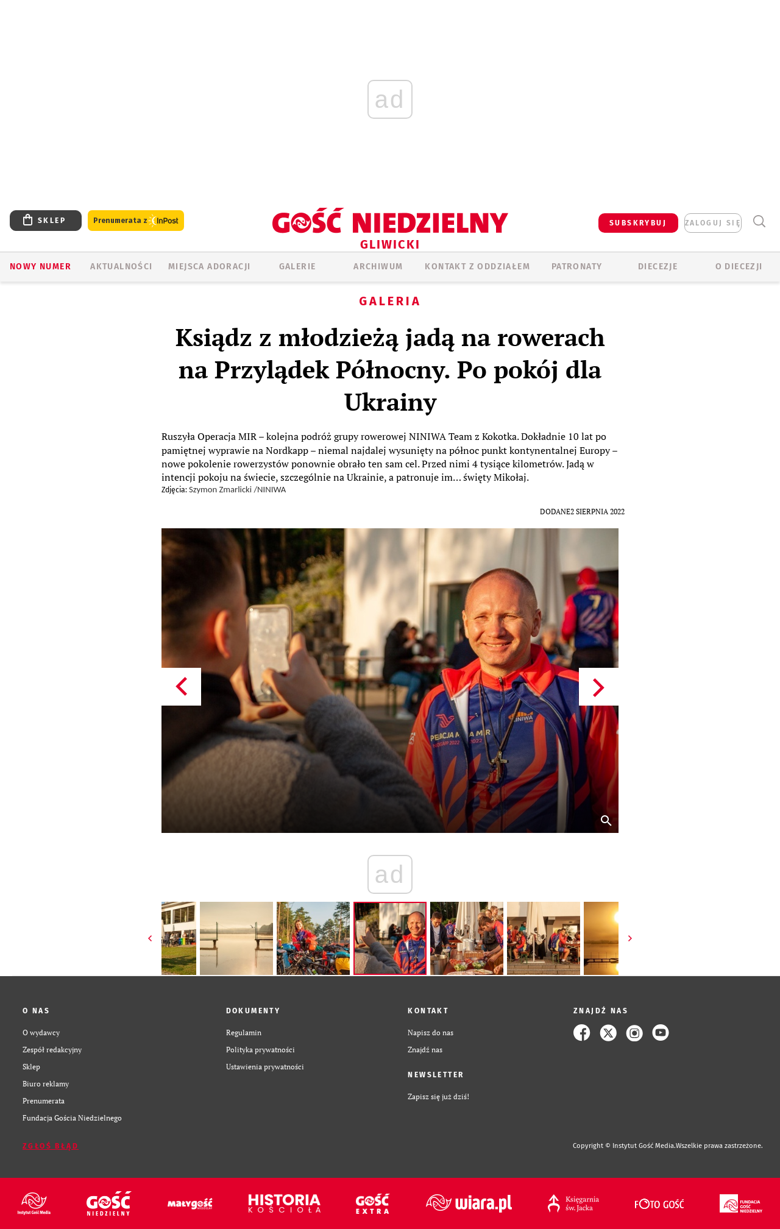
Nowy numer (40, 266)
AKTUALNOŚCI (121, 266)
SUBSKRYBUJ (638, 223)
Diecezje (658, 266)
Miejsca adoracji (209, 266)
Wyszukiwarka (759, 221)
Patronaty (577, 266)
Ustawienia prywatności (265, 1066)
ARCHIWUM (378, 266)
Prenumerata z (136, 221)
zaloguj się (713, 223)
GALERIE (297, 266)
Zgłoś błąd (51, 1146)
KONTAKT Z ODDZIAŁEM (477, 266)
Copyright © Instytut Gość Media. (624, 1146)
